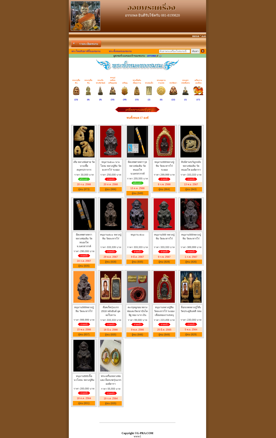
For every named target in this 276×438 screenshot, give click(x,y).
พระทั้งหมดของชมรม (120, 51)
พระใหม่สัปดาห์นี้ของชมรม (86, 51)
